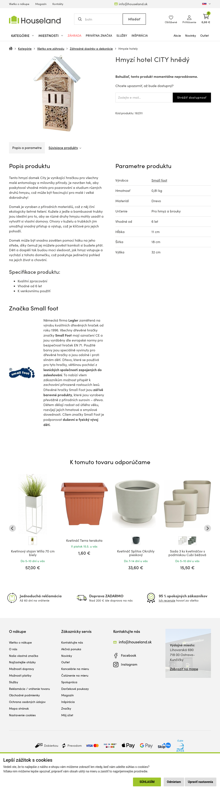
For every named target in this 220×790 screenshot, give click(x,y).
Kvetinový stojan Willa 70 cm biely (33, 553)
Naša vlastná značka (23, 656)
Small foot (159, 180)
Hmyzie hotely (128, 49)
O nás (13, 649)
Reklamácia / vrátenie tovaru (29, 689)
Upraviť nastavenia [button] (200, 782)
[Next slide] (207, 528)
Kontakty (57, 4)
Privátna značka (99, 35)
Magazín (40, 4)
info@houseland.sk (133, 4)
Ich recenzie (167, 600)
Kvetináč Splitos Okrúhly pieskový (135, 553)
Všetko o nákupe (19, 4)
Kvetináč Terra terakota (84, 540)
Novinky (190, 35)
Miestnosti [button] (48, 35)
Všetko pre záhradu (50, 49)
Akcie (177, 35)
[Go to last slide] (12, 528)
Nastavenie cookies (22, 715)
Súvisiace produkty (63, 147)
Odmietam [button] (174, 782)
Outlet (204, 35)
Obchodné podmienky (24, 695)
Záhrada (74, 35)
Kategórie (25, 49)
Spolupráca (69, 682)
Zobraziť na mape (184, 669)
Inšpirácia (139, 35)
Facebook (128, 655)
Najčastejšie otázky (22, 662)
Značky (66, 708)
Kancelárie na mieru (75, 669)
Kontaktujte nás (72, 642)
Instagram (129, 664)
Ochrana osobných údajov (27, 702)
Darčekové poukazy (75, 689)
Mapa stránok (19, 708)
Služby (121, 35)
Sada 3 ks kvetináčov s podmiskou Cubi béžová (187, 553)
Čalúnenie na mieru (74, 675)
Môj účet (67, 715)
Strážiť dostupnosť (191, 97)
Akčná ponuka (71, 649)
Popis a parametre (27, 147)
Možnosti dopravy (21, 669)
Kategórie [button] (20, 35)
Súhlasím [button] (146, 782)
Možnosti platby (20, 675)
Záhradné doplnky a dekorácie (91, 49)
